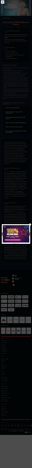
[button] (29, 234)
